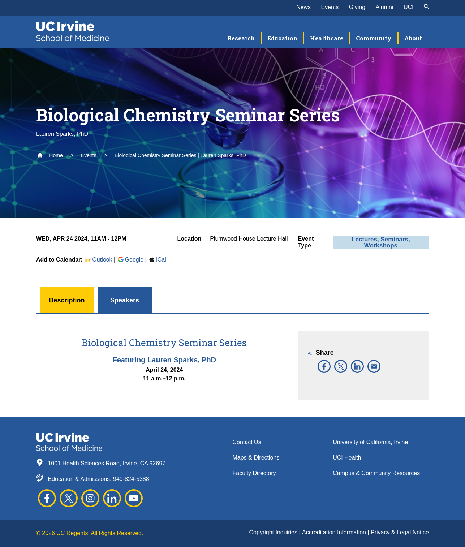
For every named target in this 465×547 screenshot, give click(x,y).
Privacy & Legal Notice (400, 532)
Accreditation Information (334, 532)
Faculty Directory (254, 473)
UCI (409, 7)
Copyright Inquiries (274, 532)
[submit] (426, 7)
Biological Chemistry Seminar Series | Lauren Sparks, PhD (180, 155)
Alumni (384, 7)
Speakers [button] (124, 300)
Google (130, 260)
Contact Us (247, 442)
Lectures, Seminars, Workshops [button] (381, 242)
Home (50, 155)
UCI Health (347, 458)
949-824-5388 (131, 479)
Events (330, 7)
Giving (357, 7)
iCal (157, 260)
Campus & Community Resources (376, 473)
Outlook (98, 260)
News (303, 7)
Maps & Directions (256, 458)
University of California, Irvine (370, 442)
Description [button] (67, 300)
